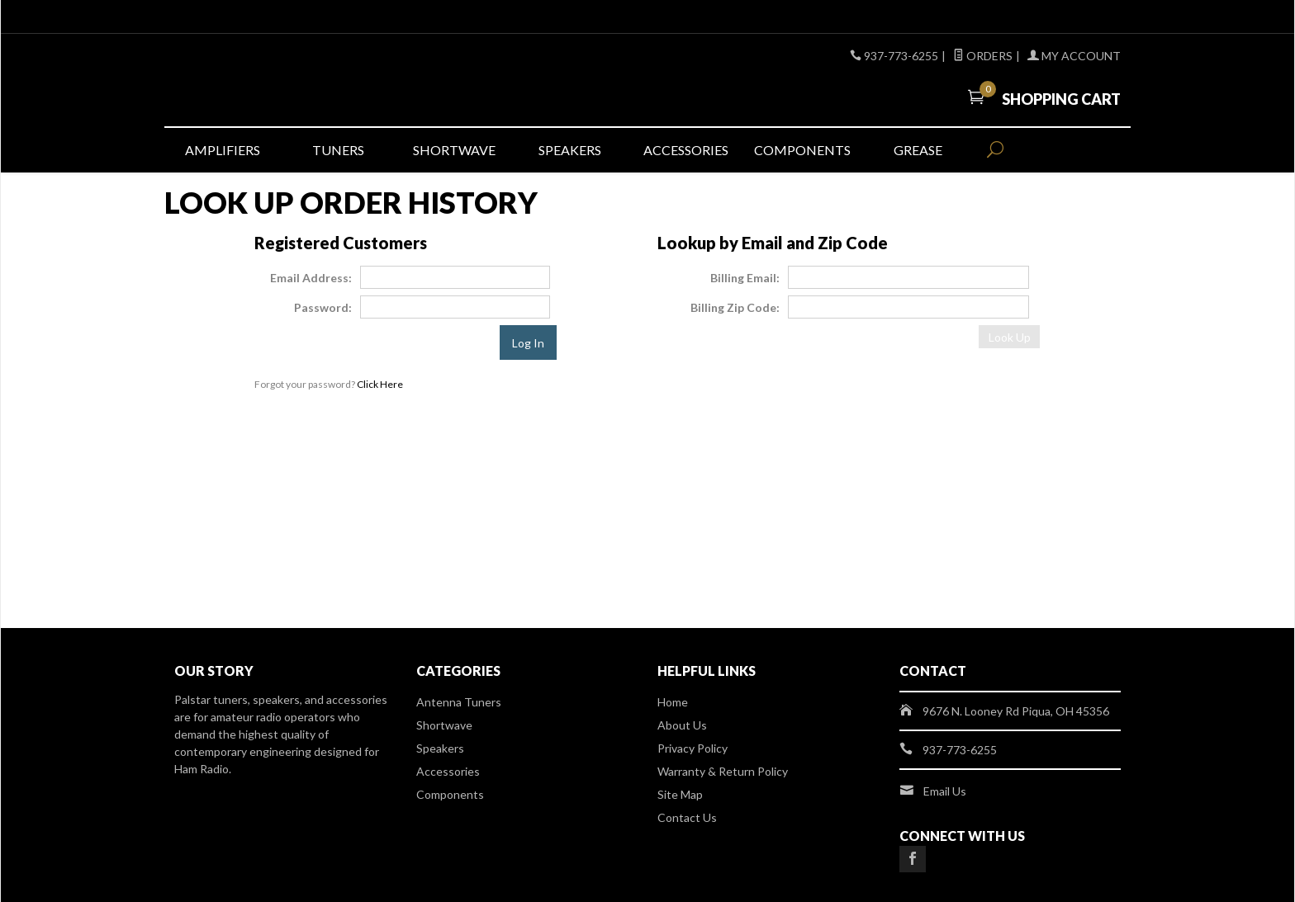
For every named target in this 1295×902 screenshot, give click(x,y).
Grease (918, 150)
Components (802, 150)
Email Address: (311, 278)
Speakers (569, 150)
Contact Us (687, 817)
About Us (682, 725)
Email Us (944, 791)
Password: (323, 307)
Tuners (338, 150)
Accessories (685, 150)
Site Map (680, 794)
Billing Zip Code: (735, 307)
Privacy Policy (692, 748)
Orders (983, 56)
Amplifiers (222, 150)
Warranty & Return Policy (722, 771)
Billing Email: (745, 278)
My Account (1074, 56)
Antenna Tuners (458, 702)
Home (672, 702)
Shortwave (454, 150)
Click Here (380, 384)
